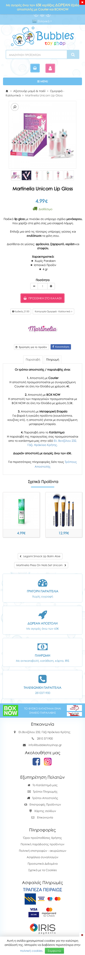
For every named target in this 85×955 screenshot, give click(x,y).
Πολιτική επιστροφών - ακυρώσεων (42, 850)
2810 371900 (45, 738)
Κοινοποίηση (60, 346)
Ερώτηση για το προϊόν (31, 347)
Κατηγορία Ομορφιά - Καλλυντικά (53, 311)
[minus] (34, 286)
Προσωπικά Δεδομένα (43, 863)
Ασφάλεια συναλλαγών (42, 857)
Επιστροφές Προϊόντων (42, 804)
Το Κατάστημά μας (43, 785)
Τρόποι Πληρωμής (43, 791)
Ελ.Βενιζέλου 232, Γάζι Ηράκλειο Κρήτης (44, 732)
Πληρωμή (52, 359)
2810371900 (42, 692)
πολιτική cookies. (31, 950)
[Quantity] (43, 286)
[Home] (7, 91)
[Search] (73, 54)
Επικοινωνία (45, 817)
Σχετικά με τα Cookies (42, 870)
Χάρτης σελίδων (42, 811)
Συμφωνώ (54, 950)
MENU (54, 81)
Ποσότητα (42, 280)
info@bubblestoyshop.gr (45, 745)
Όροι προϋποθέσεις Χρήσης (42, 837)
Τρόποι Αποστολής (42, 798)
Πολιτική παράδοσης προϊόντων (42, 844)
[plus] (51, 286)
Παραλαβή (33, 359)
